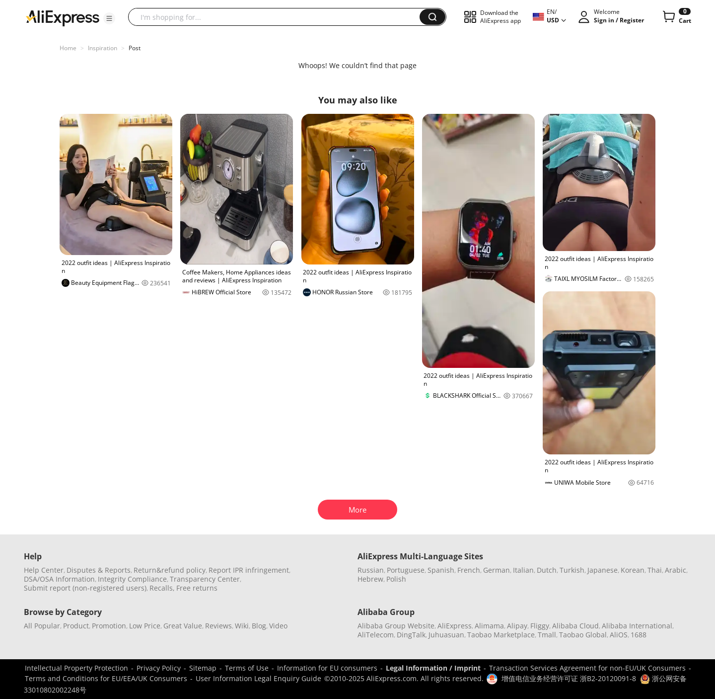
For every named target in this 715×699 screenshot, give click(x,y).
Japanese (602, 570)
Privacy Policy (159, 668)
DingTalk (411, 634)
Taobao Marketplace (501, 634)
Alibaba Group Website (396, 625)
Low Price (144, 625)
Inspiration (102, 48)
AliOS (619, 634)
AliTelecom (376, 634)
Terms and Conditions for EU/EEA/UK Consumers (106, 678)
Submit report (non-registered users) (85, 588)
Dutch (547, 570)
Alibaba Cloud (575, 625)
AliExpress (454, 625)
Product (76, 625)
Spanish (441, 570)
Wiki (242, 625)
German (496, 570)
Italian (523, 570)
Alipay (517, 625)
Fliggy (539, 625)
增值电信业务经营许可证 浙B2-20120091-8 (568, 678)
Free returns (196, 588)
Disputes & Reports (99, 570)
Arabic (675, 570)
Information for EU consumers (327, 668)
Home (68, 48)
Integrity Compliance (132, 579)
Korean (632, 570)
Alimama (489, 625)
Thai (654, 570)
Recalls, (162, 588)
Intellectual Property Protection (76, 668)
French (468, 570)
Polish (396, 579)
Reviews (218, 625)
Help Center (44, 570)
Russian (371, 570)
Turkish (572, 570)
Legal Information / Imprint (433, 668)
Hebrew (370, 579)
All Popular (42, 625)
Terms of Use (247, 668)
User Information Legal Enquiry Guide (258, 678)
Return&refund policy (170, 570)
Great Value (182, 625)
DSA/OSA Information (59, 579)
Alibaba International (637, 625)
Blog (259, 625)
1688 (638, 634)
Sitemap (202, 668)
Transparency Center (205, 579)
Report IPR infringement (249, 570)
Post (135, 48)
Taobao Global (583, 634)
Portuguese (406, 570)
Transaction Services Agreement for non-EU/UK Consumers (587, 668)
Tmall (547, 634)
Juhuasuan (446, 634)
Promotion (109, 625)
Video (278, 625)
